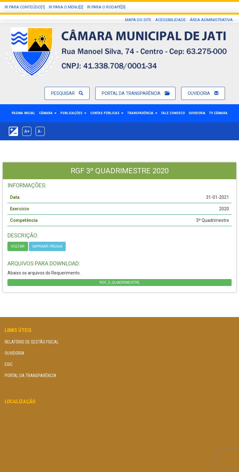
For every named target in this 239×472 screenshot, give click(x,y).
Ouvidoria (203, 93)
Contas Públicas (107, 113)
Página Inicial (23, 113)
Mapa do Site (138, 19)
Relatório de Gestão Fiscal (32, 341)
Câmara (48, 113)
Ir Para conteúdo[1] (25, 7)
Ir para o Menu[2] (66, 7)
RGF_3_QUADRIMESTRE (120, 282)
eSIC (9, 364)
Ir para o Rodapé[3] (106, 7)
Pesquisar (67, 93)
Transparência (142, 113)
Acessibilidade (170, 19)
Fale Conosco (173, 113)
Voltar (18, 246)
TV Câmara (218, 113)
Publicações (73, 113)
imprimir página (47, 246)
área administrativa (211, 19)
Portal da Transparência (135, 93)
